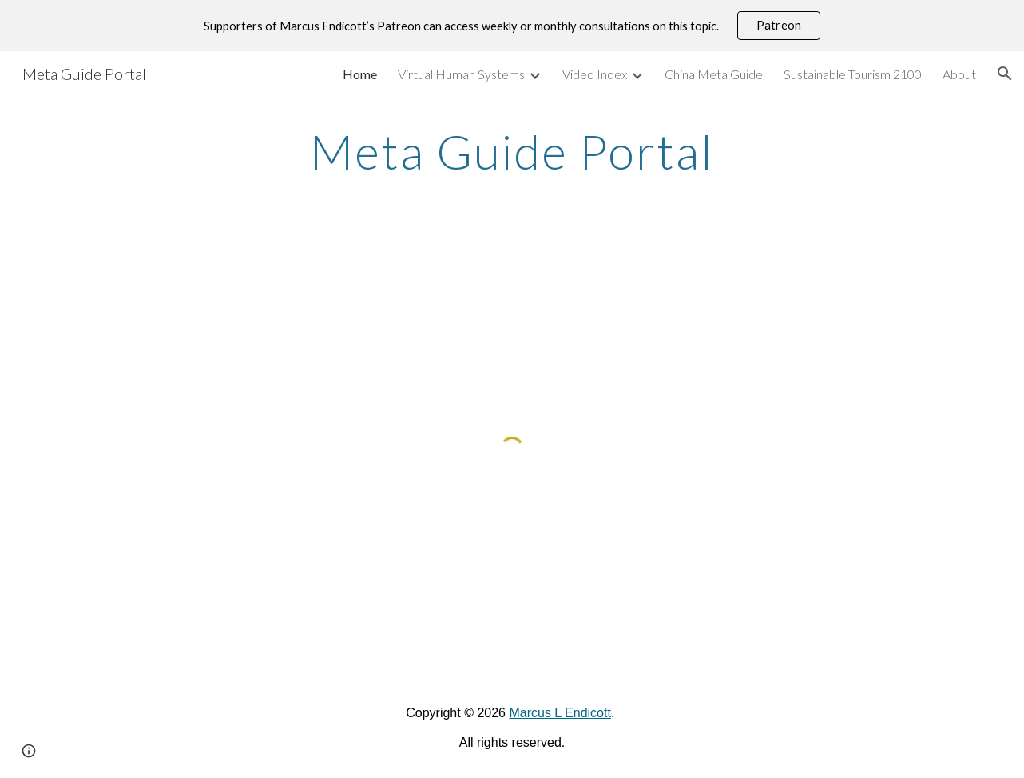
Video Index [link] (594, 74)
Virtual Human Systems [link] (461, 74)
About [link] (959, 74)
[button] (1005, 73)
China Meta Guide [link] (714, 74)
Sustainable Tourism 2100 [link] (853, 74)
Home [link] (360, 74)
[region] (512, 25)
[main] (512, 151)
